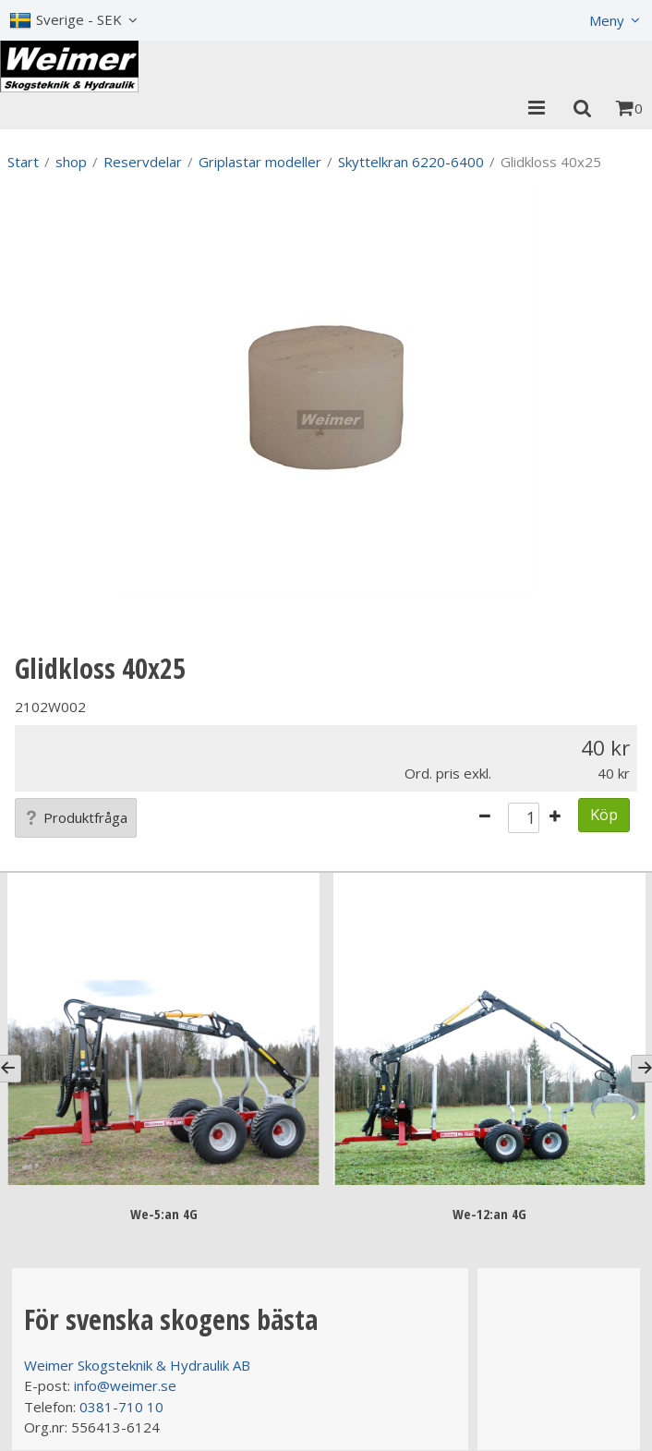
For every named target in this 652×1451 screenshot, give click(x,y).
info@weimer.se (125, 1385)
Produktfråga (75, 817)
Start (23, 161)
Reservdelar (142, 161)
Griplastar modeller (260, 161)
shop (71, 161)
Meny (606, 20)
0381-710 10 (121, 1406)
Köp (604, 814)
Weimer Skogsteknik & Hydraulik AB (137, 1365)
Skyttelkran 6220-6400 (411, 161)
